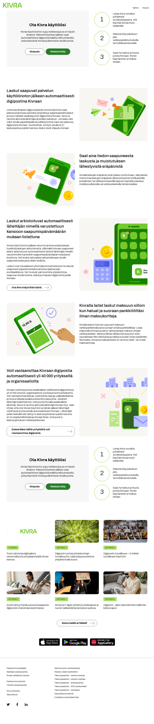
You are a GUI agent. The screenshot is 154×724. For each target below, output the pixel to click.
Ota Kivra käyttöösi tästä (27, 287)
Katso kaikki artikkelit (74, 623)
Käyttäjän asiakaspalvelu (17, 672)
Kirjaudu (35, 51)
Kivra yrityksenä (13, 691)
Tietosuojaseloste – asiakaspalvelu (69, 683)
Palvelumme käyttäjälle (16, 668)
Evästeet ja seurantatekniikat (67, 697)
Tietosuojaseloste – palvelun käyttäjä (70, 679)
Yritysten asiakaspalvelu (28, 686)
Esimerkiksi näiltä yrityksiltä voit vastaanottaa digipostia (31, 431)
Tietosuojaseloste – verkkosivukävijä (70, 675)
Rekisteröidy (58, 51)
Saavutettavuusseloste (64, 694)
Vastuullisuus (12, 695)
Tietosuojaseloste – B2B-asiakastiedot (71, 686)
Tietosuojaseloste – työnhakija (67, 690)
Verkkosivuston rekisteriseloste (67, 668)
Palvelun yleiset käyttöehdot (66, 672)
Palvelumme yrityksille (16, 681)
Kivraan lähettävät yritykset (28, 676)
